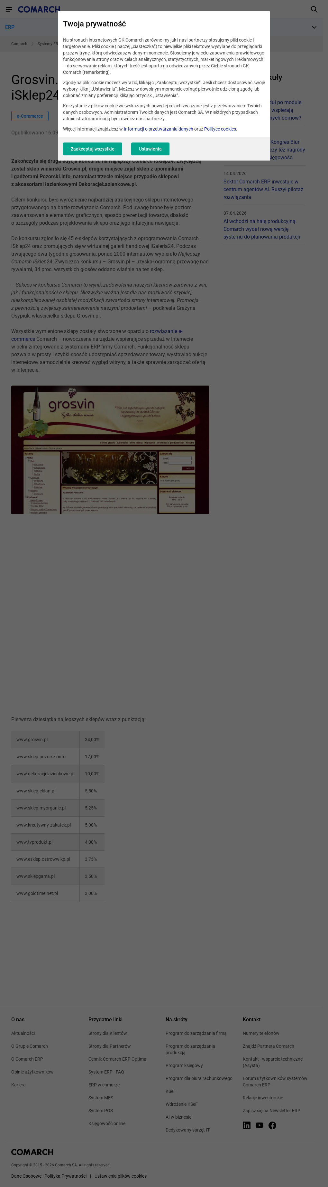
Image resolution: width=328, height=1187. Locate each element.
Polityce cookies (220, 129)
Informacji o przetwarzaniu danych (158, 129)
